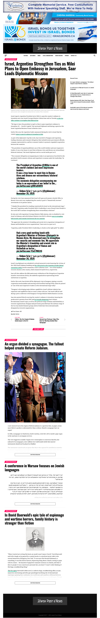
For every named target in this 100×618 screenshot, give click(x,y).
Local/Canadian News (48, 55)
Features (26, 55)
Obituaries (32, 55)
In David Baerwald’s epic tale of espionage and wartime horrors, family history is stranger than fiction (81, 95)
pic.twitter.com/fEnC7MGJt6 (29, 251)
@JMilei (46, 165)
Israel (39, 55)
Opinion (67, 55)
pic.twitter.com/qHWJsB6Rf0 (29, 186)
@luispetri (51, 235)
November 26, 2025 (25, 258)
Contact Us (73, 55)
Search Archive (59, 55)
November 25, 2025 (25, 193)
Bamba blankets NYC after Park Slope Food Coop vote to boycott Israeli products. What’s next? (82, 102)
